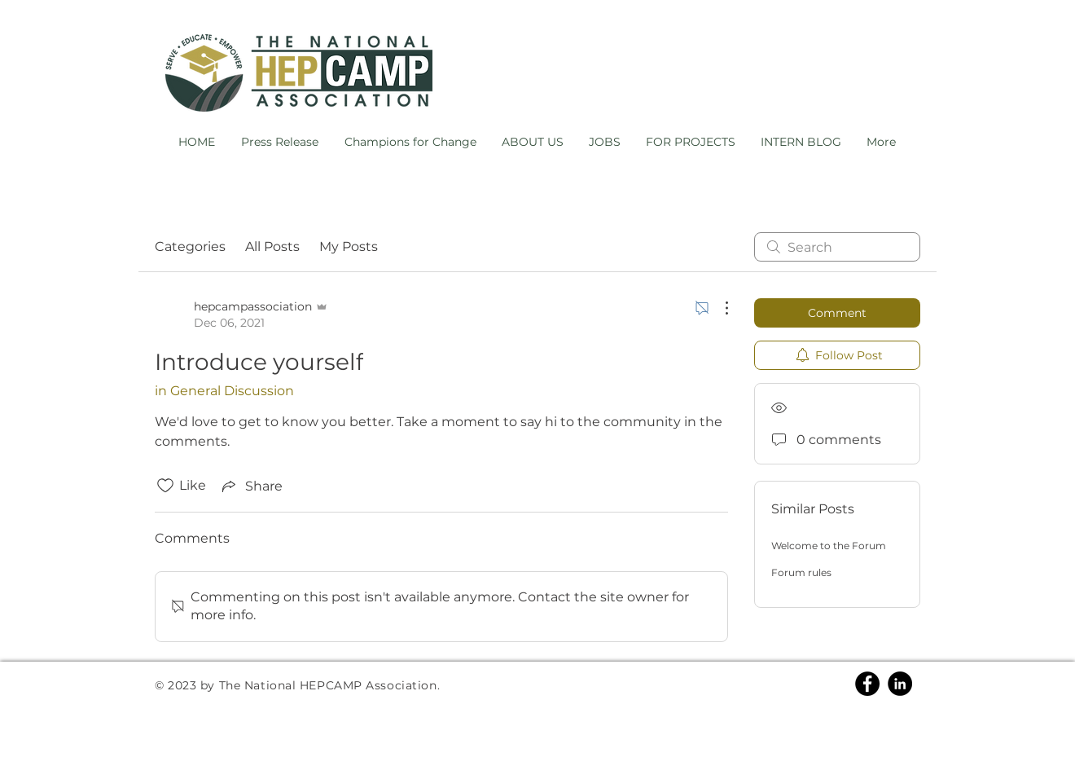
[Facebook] (867, 683)
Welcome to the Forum (828, 545)
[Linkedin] (900, 683)
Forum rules (801, 572)
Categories (190, 246)
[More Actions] (718, 308)
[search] (837, 247)
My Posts (348, 246)
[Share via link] (251, 485)
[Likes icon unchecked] (165, 485)
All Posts (272, 246)
